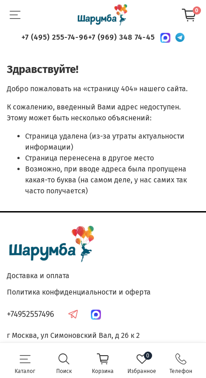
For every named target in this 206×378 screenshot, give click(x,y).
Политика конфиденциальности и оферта (79, 292)
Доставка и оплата (38, 275)
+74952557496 (30, 314)
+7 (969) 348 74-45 (121, 37)
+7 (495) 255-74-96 (54, 37)
